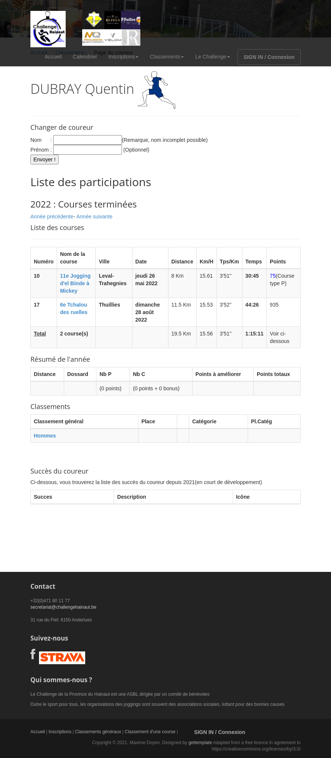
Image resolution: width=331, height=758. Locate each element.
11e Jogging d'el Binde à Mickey (75, 283)
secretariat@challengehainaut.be (63, 607)
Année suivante (94, 217)
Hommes (45, 436)
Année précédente (51, 217)
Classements (167, 57)
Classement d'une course (150, 731)
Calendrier (85, 57)
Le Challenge (212, 57)
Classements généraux (98, 731)
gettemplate (200, 742)
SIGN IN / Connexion (269, 57)
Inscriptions (123, 57)
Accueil (53, 57)
